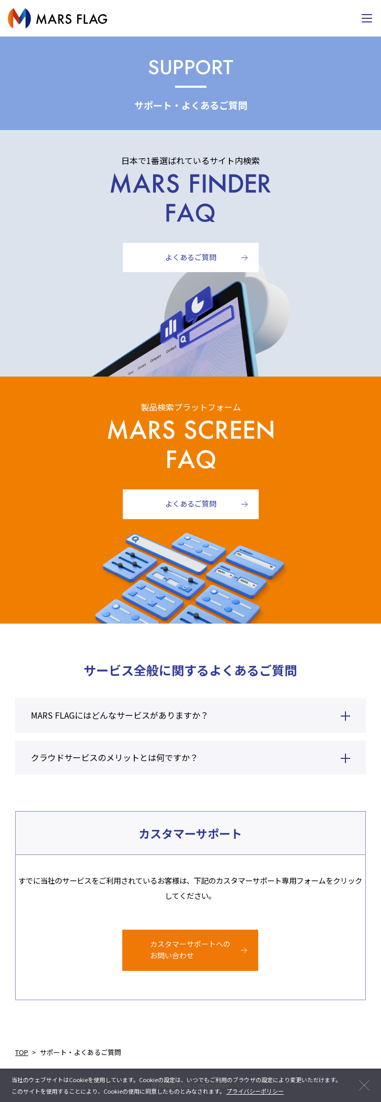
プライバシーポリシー (255, 1091)
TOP (21, 1052)
